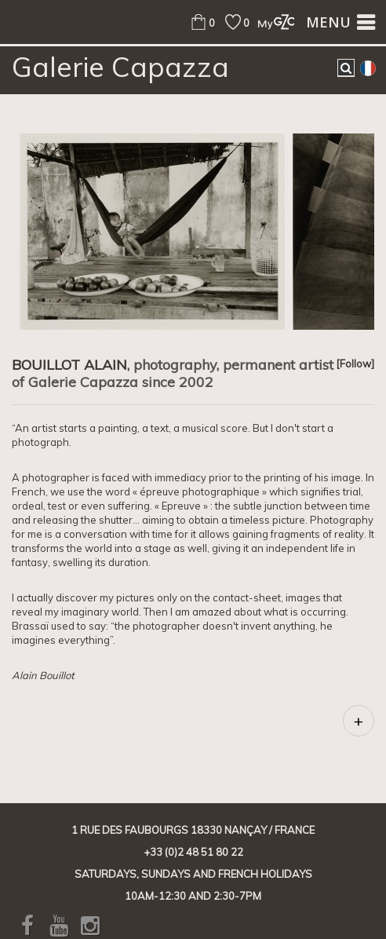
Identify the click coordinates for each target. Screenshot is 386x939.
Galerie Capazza (120, 67)
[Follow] (355, 363)
